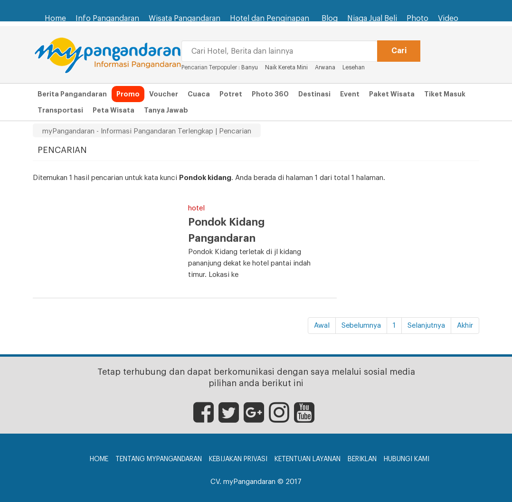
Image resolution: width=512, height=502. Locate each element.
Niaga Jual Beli (372, 18)
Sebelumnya (361, 325)
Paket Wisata (392, 94)
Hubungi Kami (406, 459)
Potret (230, 94)
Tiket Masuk (444, 94)
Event (350, 94)
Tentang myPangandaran (158, 459)
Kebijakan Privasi (238, 459)
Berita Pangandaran (72, 94)
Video (448, 18)
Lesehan (353, 67)
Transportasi (60, 110)
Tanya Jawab (166, 110)
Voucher (163, 94)
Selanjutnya (426, 325)
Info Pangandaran (107, 18)
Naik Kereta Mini (287, 67)
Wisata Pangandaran (184, 18)
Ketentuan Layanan (308, 459)
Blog (330, 18)
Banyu (249, 67)
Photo (417, 18)
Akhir (465, 325)
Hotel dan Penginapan (271, 13)
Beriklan (362, 459)
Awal (322, 325)
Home (55, 18)
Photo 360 (270, 94)
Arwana (325, 67)
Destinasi (314, 94)
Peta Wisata (113, 110)
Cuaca (199, 94)
